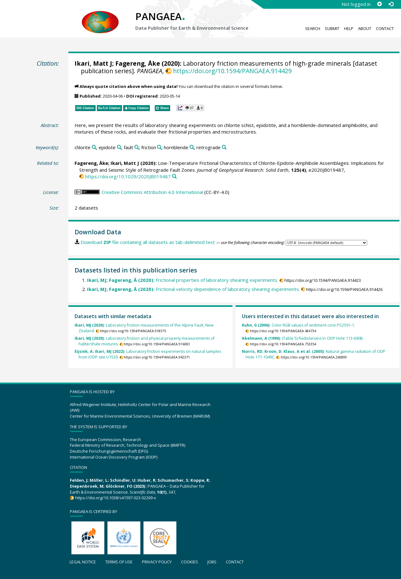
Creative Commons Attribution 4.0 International (152, 192)
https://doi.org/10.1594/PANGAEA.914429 (232, 71)
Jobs (211, 562)
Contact (385, 28)
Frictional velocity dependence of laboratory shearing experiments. (193, 289)
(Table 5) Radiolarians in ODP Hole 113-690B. (303, 338)
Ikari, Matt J (93, 63)
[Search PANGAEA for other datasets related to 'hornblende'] (192, 147)
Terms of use (119, 562)
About (364, 28)
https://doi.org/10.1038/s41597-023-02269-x (115, 497)
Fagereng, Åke (137, 63)
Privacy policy (157, 562)
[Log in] (390, 4)
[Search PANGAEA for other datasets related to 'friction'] (159, 147)
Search (312, 28)
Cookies (189, 562)
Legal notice (83, 562)
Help (348, 28)
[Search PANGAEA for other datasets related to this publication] (174, 176)
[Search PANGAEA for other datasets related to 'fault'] (136, 147)
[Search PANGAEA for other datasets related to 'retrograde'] (224, 147)
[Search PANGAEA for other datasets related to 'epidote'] (119, 147)
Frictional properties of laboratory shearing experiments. (182, 280)
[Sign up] (379, 4)
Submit (332, 28)
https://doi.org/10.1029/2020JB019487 (128, 176)
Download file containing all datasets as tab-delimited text (148, 242)
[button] (190, 108)
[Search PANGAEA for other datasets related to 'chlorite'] (94, 147)
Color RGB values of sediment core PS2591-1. (298, 325)
